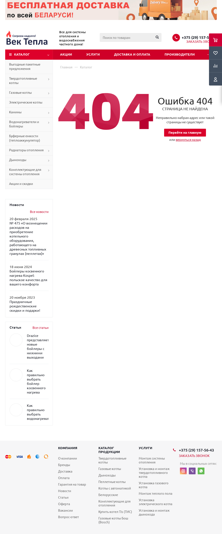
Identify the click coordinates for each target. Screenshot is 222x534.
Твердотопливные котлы (23, 81)
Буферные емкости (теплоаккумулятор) (24, 138)
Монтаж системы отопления (152, 460)
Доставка (65, 471)
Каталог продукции (109, 450)
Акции (66, 54)
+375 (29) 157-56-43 (199, 37)
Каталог (22, 54)
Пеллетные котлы (112, 482)
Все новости (39, 212)
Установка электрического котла (155, 502)
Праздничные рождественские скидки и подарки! (25, 306)
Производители (180, 54)
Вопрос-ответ (68, 517)
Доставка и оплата (132, 54)
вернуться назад (188, 140)
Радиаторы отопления (26, 150)
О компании (67, 458)
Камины (15, 112)
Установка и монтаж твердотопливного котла (154, 472)
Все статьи (41, 328)
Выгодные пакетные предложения (24, 67)
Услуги (93, 54)
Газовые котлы (20, 92)
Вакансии (65, 510)
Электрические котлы (25, 102)
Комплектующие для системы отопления (25, 172)
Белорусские (108, 495)
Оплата (64, 478)
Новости (64, 491)
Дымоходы (17, 160)
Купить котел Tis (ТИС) (115, 512)
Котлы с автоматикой (114, 488)
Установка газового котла (153, 485)
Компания (67, 448)
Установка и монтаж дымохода (154, 512)
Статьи (63, 497)
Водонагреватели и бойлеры (24, 124)
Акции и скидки (21, 184)
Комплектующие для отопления (114, 503)
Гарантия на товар (72, 484)
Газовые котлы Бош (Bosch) (113, 520)
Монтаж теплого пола (155, 493)
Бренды (64, 465)
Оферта (64, 504)
